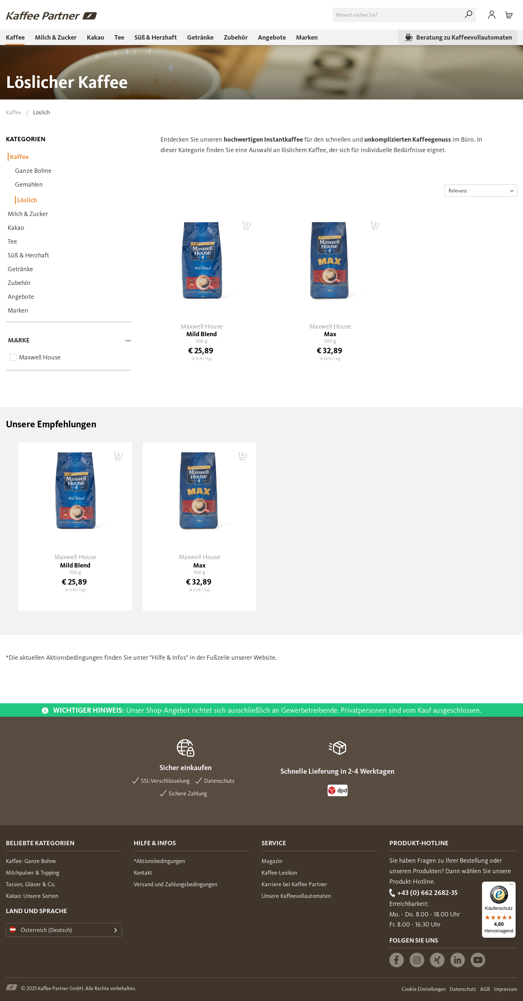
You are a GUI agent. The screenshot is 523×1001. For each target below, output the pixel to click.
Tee (12, 241)
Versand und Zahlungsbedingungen (175, 884)
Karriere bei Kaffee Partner (294, 884)
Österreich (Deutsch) (41, 930)
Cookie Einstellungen (424, 989)
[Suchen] (468, 15)
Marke (19, 340)
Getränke (20, 269)
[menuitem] (404, 15)
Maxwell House (40, 357)
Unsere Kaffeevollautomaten (296, 895)
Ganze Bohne (33, 171)
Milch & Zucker (28, 214)
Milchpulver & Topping (32, 872)
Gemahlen (29, 184)
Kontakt (143, 872)
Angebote (21, 297)
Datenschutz (463, 989)
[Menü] (511, 886)
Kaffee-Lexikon (279, 872)
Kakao (16, 228)
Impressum (505, 989)
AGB (485, 989)
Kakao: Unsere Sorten (32, 895)
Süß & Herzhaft (28, 255)
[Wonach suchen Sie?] (404, 15)
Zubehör (19, 283)
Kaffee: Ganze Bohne (31, 861)
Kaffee (19, 157)
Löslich (26, 200)
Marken (18, 310)
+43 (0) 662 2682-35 (427, 892)
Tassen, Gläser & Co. (31, 884)
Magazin (272, 861)
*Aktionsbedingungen (159, 861)
